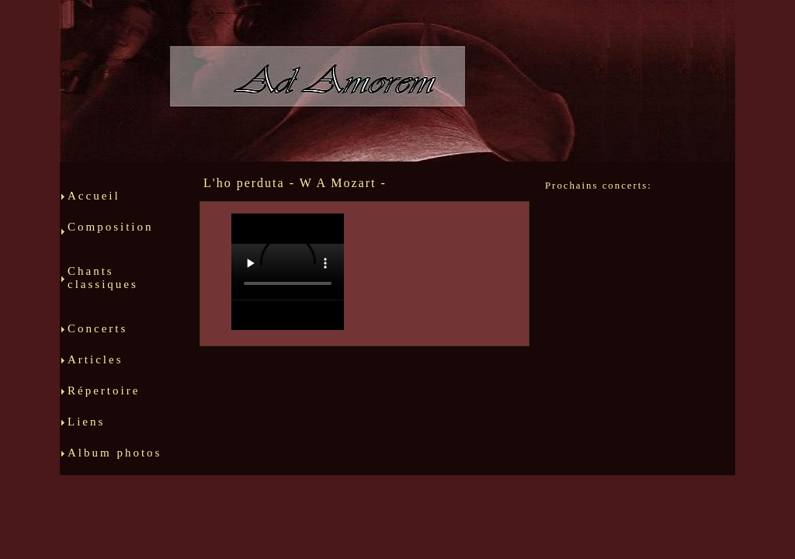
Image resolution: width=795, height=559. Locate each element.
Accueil (94, 201)
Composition (118, 239)
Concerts (100, 334)
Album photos (114, 458)
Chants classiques (118, 290)
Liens (93, 427)
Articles (116, 365)
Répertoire (112, 396)
